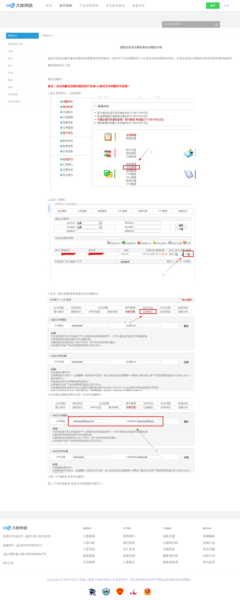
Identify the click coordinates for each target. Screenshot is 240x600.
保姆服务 (209, 536)
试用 (10, 72)
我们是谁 (129, 543)
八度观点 (129, 562)
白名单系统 (14, 101)
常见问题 (209, 549)
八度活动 (89, 549)
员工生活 (129, 549)
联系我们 (129, 536)
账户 (10, 65)
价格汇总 (209, 543)
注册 (226, 5)
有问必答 (13, 94)
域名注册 (169, 536)
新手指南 (65, 5)
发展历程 (129, 556)
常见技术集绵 (115, 5)
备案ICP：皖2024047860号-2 (22, 545)
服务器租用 (170, 562)
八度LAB (88, 543)
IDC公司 (8, 563)
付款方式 (209, 556)
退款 (10, 87)
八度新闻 (89, 536)
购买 (10, 80)
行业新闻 (89, 562)
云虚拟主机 (170, 543)
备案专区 (138, 5)
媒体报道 (89, 556)
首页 (49, 5)
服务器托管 (170, 556)
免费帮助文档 (15, 44)
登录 (212, 5)
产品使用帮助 (89, 5)
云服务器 (169, 549)
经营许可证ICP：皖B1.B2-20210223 (27, 536)
